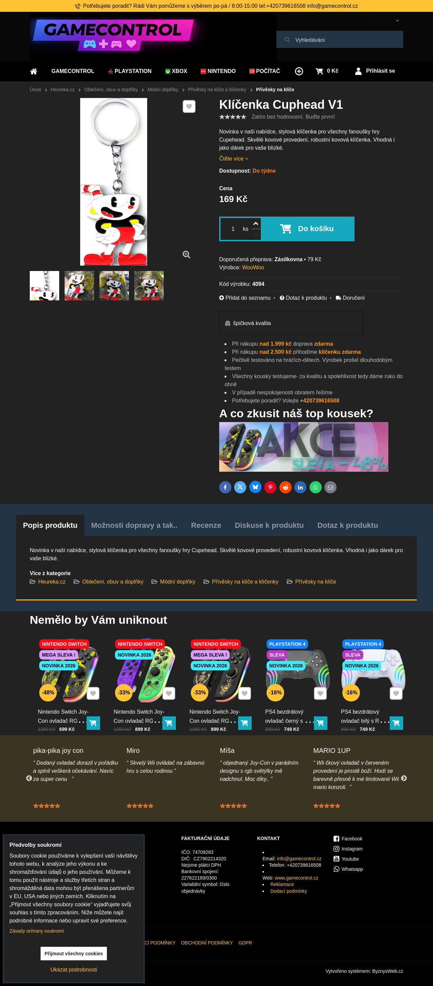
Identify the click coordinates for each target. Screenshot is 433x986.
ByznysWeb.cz (387, 971)
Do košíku (316, 228)
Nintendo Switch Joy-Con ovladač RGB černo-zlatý (215, 717)
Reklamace (282, 884)
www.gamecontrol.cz (296, 878)
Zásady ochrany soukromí (36, 931)
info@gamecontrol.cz (299, 858)
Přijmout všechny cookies (74, 953)
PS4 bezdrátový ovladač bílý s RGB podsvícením (365, 717)
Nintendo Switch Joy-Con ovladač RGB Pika (64, 717)
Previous (29, 778)
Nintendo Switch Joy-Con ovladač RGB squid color (139, 717)
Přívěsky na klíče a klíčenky (246, 582)
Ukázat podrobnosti (73, 969)
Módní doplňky (177, 582)
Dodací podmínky (288, 891)
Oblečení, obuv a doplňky (112, 582)
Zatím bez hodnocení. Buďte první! (293, 117)
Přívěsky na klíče (315, 582)
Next (404, 778)
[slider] (232, 117)
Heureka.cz (52, 582)
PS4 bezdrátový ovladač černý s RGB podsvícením (291, 717)
